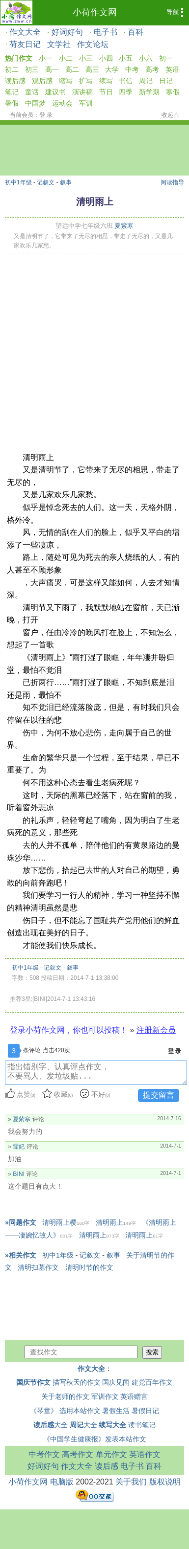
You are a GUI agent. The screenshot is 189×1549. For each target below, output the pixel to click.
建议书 (55, 92)
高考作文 (77, 1454)
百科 (135, 32)
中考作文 (44, 1454)
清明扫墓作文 (38, 1267)
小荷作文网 (95, 12)
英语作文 (145, 1454)
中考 (132, 69)
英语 (172, 69)
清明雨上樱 (65, 1222)
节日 (106, 92)
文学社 (59, 44)
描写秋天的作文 (77, 1382)
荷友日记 (25, 44)
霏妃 (19, 1146)
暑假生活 (116, 1411)
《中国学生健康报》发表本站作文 (94, 1439)
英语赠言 (134, 1396)
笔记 (12, 92)
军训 (86, 103)
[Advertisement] (92, 350)
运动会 (62, 103)
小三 (86, 58)
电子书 (105, 32)
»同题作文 (20, 1222)
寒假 (173, 92)
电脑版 (62, 1482)
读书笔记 (142, 1425)
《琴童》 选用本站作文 (65, 1411)
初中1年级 (18, 182)
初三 (32, 69)
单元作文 (111, 1454)
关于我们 (131, 1482)
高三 (92, 69)
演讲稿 (82, 92)
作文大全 (25, 32)
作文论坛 (92, 44)
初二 (12, 69)
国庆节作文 (33, 1382)
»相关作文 (20, 1255)
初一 (166, 58)
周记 (146, 81)
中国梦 (35, 103)
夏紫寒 (124, 225)
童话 (32, 92)
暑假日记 (145, 1411)
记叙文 (45, 182)
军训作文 (105, 1396)
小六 (146, 58)
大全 (50, 1425)
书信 (126, 81)
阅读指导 (172, 182)
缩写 (66, 81)
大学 (112, 69)
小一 (46, 58)
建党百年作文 (152, 1382)
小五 (126, 58)
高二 (72, 69)
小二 (66, 58)
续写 (106, 81)
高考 (152, 69)
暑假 (12, 103)
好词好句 (67, 32)
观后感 (42, 81)
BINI (19, 1174)
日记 (166, 81)
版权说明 (165, 1482)
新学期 (149, 92)
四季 (126, 92)
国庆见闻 (116, 1382)
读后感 (15, 81)
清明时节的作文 (89, 1267)
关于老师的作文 (65, 1396)
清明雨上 (116, 1222)
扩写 (86, 81)
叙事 (66, 182)
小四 (106, 58)
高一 (52, 69)
